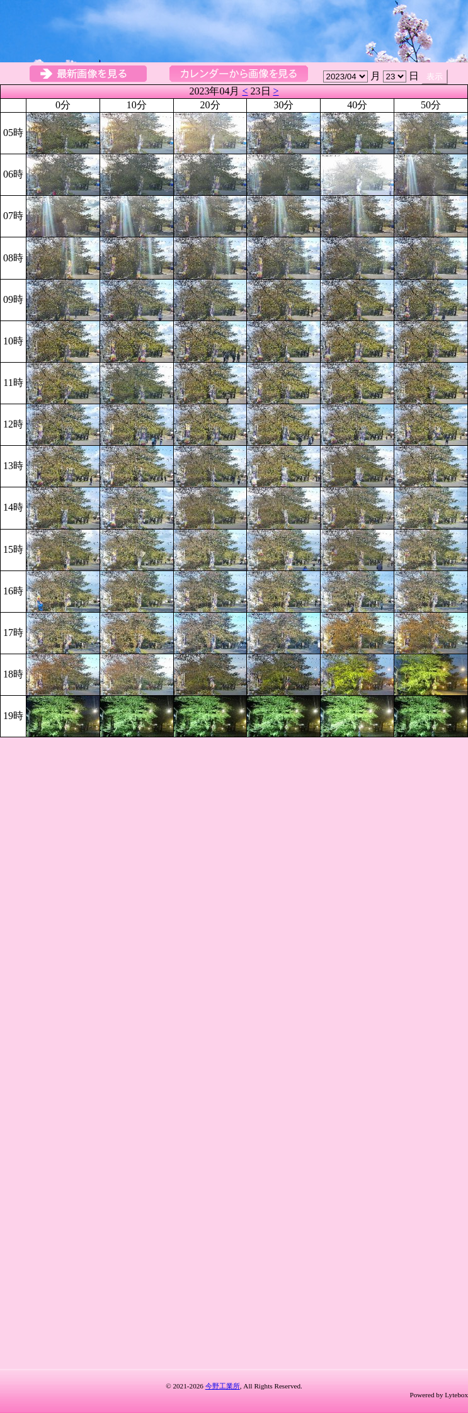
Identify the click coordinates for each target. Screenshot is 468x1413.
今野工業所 (222, 1386)
